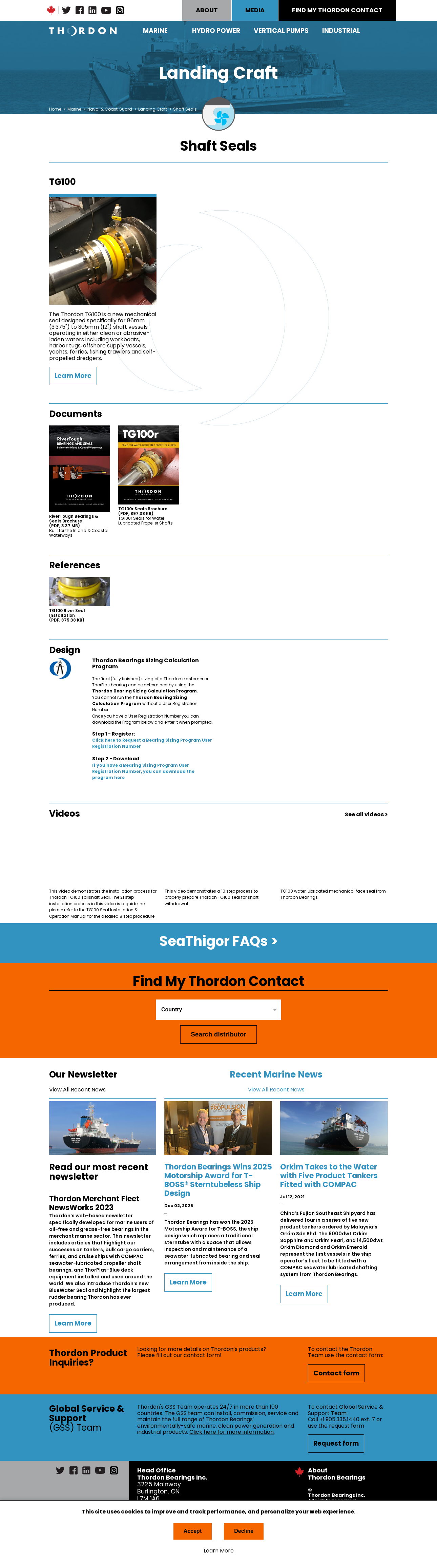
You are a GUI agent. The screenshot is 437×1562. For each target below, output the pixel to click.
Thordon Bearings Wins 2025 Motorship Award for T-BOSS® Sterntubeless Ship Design (218, 1180)
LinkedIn (92, 10)
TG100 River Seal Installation (67, 615)
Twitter (66, 10)
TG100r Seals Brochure (142, 511)
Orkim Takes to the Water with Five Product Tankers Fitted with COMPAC (329, 1176)
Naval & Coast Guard (109, 109)
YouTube (106, 10)
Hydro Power (216, 30)
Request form (336, 1443)
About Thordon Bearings (337, 1474)
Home (55, 109)
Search (383, 31)
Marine (155, 30)
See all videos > (366, 814)
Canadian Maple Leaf (51, 10)
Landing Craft (152, 109)
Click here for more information (231, 1432)
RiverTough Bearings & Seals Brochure (73, 521)
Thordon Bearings (83, 31)
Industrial (341, 30)
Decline (243, 1531)
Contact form (336, 1373)
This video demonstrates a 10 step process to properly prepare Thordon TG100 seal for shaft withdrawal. (211, 897)
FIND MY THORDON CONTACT (337, 10)
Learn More (219, 1551)
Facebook (80, 10)
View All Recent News (77, 1089)
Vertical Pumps (281, 30)
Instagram (120, 10)
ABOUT (207, 10)
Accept (193, 1531)
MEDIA (255, 10)
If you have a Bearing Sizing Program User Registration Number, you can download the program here (143, 771)
